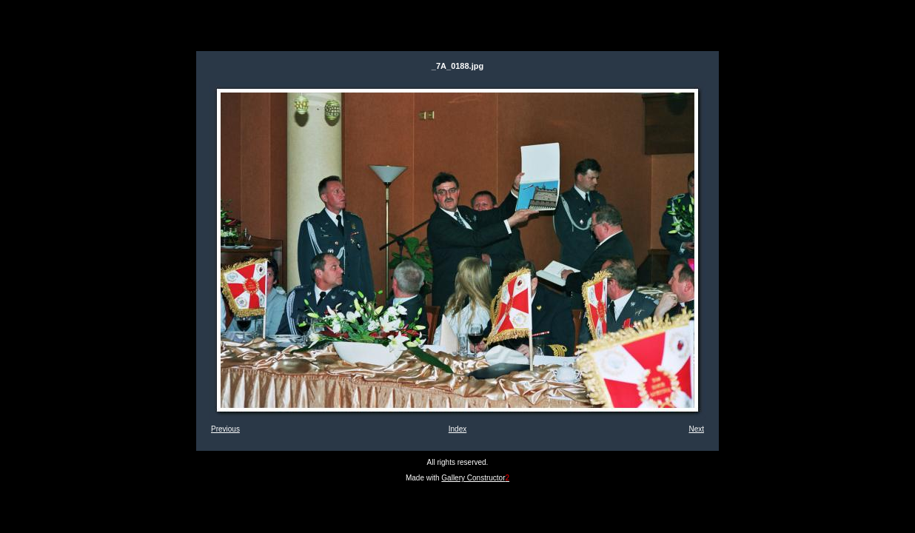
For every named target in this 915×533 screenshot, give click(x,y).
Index (457, 429)
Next (696, 429)
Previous (225, 429)
